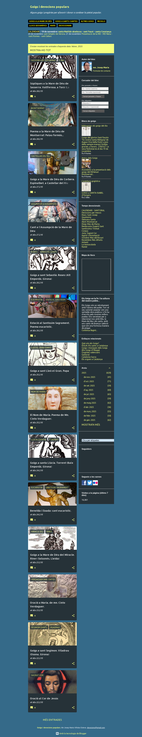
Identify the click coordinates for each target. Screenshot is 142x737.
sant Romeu (34, 36)
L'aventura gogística (91, 181)
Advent (85, 242)
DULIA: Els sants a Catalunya (95, 345)
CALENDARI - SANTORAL (93, 210)
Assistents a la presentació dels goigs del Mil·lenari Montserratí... (96, 172)
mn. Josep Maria (101, 67)
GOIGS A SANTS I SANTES (66, 21)
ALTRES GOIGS (87, 21)
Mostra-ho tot (40, 50)
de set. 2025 (89, 385)
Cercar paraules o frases (92, 96)
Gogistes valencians (91, 352)
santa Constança (103, 31)
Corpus (85, 231)
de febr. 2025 (89, 416)
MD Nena (107, 34)
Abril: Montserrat (89, 222)
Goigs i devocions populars (49, 6)
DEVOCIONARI (65, 26)
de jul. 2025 (89, 394)
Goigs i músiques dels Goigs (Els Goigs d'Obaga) (94, 349)
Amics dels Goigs (89, 158)
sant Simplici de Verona (54, 34)
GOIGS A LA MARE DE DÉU (40, 21)
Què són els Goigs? (90, 343)
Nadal (84, 247)
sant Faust (88, 31)
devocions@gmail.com (96, 728)
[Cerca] (112, 8)
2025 (84, 373)
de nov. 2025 (89, 377)
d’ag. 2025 (88, 390)
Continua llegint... (89, 330)
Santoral (86, 355)
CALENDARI (34, 31)
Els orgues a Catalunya (92, 359)
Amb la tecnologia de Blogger (71, 733)
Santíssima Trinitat (90, 228)
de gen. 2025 (89, 420)
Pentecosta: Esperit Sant (93, 226)
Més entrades (52, 719)
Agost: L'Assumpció (91, 235)
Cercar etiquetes (89, 111)
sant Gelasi (46, 36)
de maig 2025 (90, 403)
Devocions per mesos (91, 213)
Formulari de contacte (101, 71)
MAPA (52, 26)
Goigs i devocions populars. (49, 728)
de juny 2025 (89, 398)
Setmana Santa (89, 219)
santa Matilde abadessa (69, 31)
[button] (73, 96)
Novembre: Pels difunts (92, 240)
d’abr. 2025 (89, 407)
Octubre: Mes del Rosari (92, 238)
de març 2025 (90, 411)
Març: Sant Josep (89, 215)
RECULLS (101, 21)
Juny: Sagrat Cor (89, 233)
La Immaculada (89, 244)
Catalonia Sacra (89, 357)
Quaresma (86, 217)
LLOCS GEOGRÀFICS (38, 26)
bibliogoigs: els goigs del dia (94, 126)
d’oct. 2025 (89, 381)
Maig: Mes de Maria (91, 224)
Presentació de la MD (91, 34)
